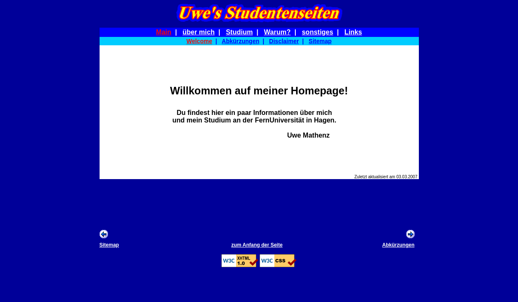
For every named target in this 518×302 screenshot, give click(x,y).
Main (163, 32)
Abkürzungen (240, 41)
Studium (239, 32)
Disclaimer (284, 41)
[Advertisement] (259, 204)
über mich (198, 32)
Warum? (277, 32)
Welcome (199, 41)
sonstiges (317, 32)
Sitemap (320, 41)
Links (353, 32)
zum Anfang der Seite (256, 245)
